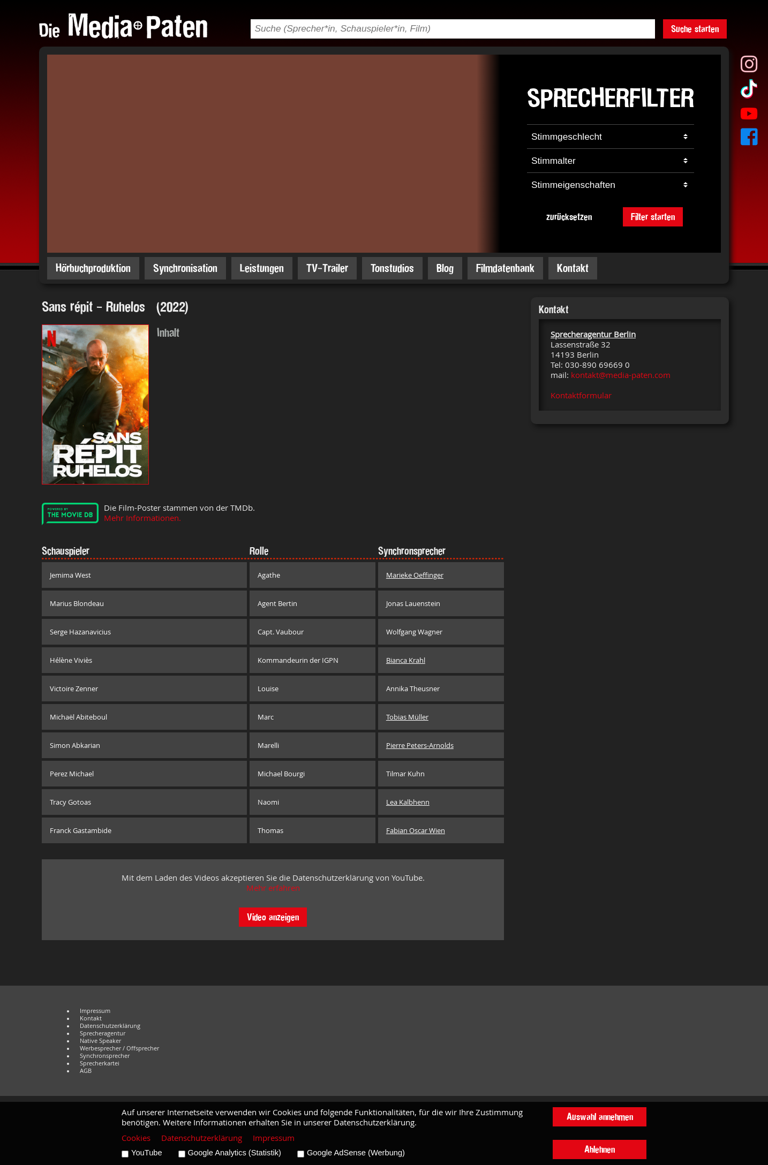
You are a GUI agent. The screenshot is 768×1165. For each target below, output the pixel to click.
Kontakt (573, 268)
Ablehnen (599, 1149)
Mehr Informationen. (142, 518)
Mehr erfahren (273, 888)
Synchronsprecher (105, 1056)
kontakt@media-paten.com (621, 375)
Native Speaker (100, 1041)
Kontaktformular (581, 395)
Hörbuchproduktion (93, 268)
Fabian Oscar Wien (415, 830)
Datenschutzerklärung (110, 1026)
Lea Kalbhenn (408, 802)
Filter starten (653, 216)
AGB (86, 1071)
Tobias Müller (407, 717)
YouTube (146, 1152)
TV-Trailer (327, 268)
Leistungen (262, 268)
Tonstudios (392, 268)
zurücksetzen (569, 216)
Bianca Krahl (405, 660)
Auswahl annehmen (600, 1116)
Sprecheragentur (102, 1033)
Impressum (95, 1011)
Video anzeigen (273, 917)
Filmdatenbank (505, 268)
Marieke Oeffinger (414, 575)
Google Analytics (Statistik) (234, 1152)
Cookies (136, 1138)
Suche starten (695, 28)
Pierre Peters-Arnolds (420, 745)
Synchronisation (185, 268)
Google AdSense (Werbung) (356, 1152)
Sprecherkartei (99, 1063)
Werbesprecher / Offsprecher (119, 1048)
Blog (445, 268)
